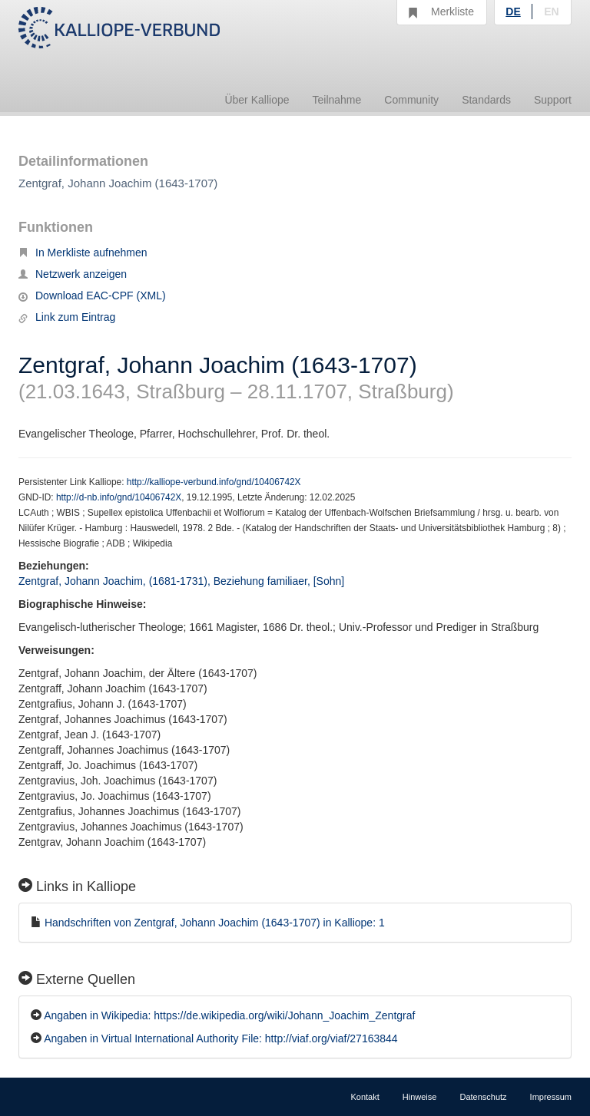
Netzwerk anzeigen (72, 274)
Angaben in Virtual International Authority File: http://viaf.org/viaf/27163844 (220, 1038)
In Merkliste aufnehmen (83, 252)
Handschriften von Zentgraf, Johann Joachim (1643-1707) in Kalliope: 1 (215, 922)
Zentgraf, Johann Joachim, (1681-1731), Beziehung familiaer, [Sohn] (181, 581)
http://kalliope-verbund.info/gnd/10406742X (214, 482)
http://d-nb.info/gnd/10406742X (118, 497)
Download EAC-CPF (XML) (92, 295)
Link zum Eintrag (66, 317)
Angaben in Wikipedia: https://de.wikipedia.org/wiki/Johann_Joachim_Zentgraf (229, 1015)
